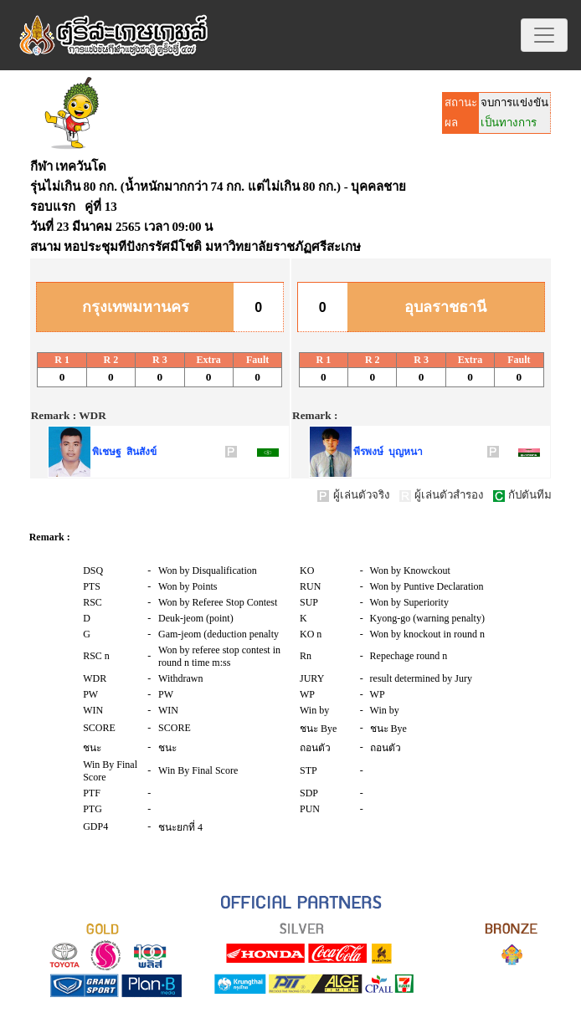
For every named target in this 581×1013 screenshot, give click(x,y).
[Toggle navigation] (544, 35)
